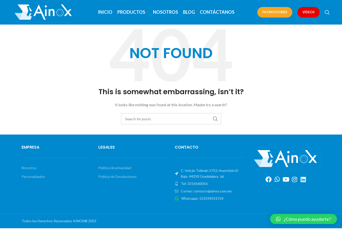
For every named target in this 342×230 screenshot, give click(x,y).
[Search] (327, 13)
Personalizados (33, 178)
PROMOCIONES (274, 13)
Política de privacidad (114, 169)
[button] (303, 219)
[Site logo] (43, 13)
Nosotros (29, 169)
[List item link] (209, 185)
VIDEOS (308, 13)
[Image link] (286, 160)
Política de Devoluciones (117, 178)
